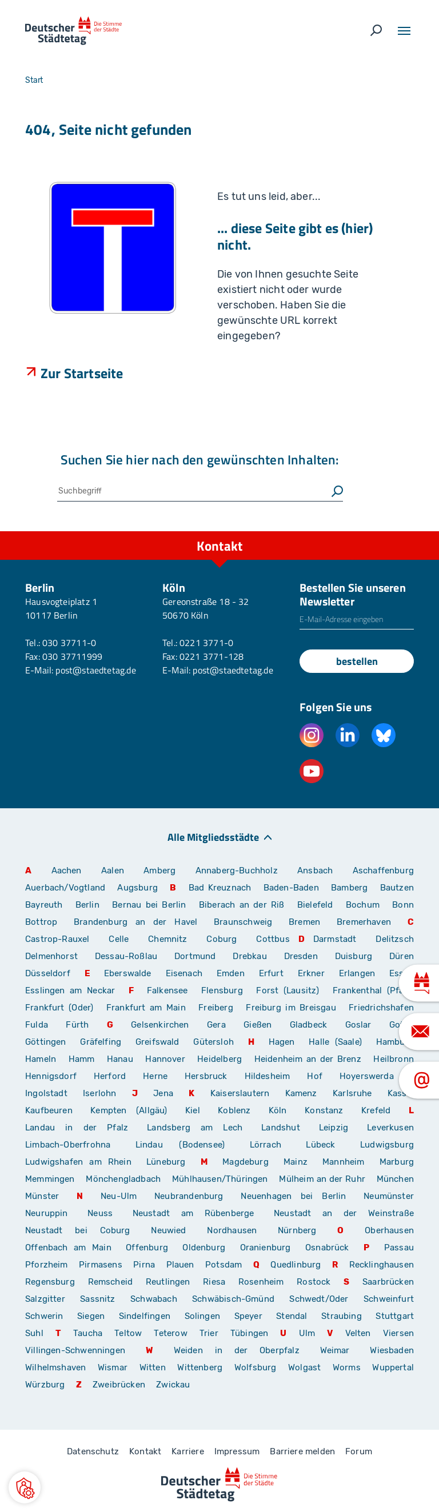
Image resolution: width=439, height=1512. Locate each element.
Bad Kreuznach (220, 888)
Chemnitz (167, 939)
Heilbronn (393, 1059)
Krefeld (375, 1110)
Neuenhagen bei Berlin (293, 1196)
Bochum (363, 905)
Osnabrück (327, 1247)
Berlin (87, 905)
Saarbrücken (388, 1282)
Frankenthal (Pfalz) (373, 990)
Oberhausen (389, 1230)
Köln (278, 1110)
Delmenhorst (51, 956)
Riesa (214, 1282)
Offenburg (147, 1247)
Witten (152, 1367)
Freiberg (215, 1007)
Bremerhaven (364, 922)
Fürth (77, 1025)
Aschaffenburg (383, 870)
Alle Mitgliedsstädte (213, 836)
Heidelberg (219, 1059)
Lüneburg (165, 1162)
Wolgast (304, 1367)
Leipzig (333, 1127)
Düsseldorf (47, 973)
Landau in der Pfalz (76, 1127)
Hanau (120, 1059)
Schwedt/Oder (318, 1299)
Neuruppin (46, 1213)
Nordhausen (232, 1230)
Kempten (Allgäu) (128, 1110)
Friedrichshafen (381, 1007)
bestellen (357, 661)
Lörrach (265, 1145)
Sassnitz (97, 1299)
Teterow (170, 1333)
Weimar (335, 1350)
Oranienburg (265, 1247)
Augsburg (137, 888)
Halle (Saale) (335, 1042)
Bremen (304, 922)
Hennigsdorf (51, 1076)
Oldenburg (203, 1247)
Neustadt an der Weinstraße (344, 1213)
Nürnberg (297, 1230)
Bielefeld (315, 905)
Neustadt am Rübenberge (193, 1213)
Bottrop (41, 922)
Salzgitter (45, 1299)
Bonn (403, 905)
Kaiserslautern (240, 1093)
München (395, 1179)
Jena (163, 1093)
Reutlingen (168, 1282)
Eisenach (184, 973)
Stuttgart (395, 1316)
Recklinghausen (381, 1265)
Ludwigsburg (387, 1145)
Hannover (165, 1059)
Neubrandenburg (189, 1196)
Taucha (87, 1333)
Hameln (40, 1059)
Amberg (159, 870)
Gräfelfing (103, 1042)
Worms (347, 1367)
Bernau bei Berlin (151, 905)
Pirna (144, 1265)
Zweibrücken (119, 1384)
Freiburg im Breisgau (291, 1007)
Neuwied (168, 1230)
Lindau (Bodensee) (180, 1145)
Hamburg (395, 1042)
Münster (42, 1196)
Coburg (221, 939)
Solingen (202, 1316)
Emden (231, 973)
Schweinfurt (389, 1299)
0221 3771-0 (206, 642)
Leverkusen (390, 1127)
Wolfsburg (255, 1367)
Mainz (296, 1162)
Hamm (82, 1059)
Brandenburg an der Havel (135, 922)
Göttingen (48, 1042)
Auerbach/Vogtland (65, 888)
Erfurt (271, 973)
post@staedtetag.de (95, 670)
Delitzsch (395, 939)
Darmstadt (335, 939)
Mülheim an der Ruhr (322, 1179)
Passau (399, 1247)
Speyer (248, 1316)
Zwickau (173, 1384)
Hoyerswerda (367, 1076)
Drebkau (254, 956)
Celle (119, 939)
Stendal (291, 1316)
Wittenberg (199, 1367)
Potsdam (223, 1265)
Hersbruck (206, 1076)
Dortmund (194, 956)
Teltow (128, 1333)
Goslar (358, 1025)
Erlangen (357, 973)
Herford (110, 1076)
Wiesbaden (392, 1350)
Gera (216, 1025)
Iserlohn (99, 1093)
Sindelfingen (144, 1316)
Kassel (401, 1093)
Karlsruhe (352, 1093)
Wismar (112, 1367)
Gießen (258, 1025)
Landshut (280, 1127)
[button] (25, 1487)
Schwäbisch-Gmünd (233, 1299)
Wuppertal (393, 1367)
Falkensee (167, 990)
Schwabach (156, 1299)
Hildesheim (267, 1076)
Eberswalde (127, 973)
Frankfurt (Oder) (59, 1007)
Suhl (34, 1333)
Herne (155, 1076)
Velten (358, 1333)
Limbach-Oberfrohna (67, 1145)
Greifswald (157, 1042)
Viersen (398, 1333)
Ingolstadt (46, 1093)
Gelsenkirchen (160, 1025)
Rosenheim (261, 1282)
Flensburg (222, 990)
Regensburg (50, 1282)
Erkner (311, 973)
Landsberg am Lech (194, 1127)
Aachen (66, 870)
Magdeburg (245, 1162)
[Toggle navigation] (404, 31)
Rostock (313, 1282)
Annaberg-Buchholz (236, 870)
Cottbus (272, 939)
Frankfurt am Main (146, 1007)
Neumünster (389, 1196)
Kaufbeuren (49, 1110)
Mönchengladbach (123, 1179)
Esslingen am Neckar (70, 990)
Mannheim (343, 1162)
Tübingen (249, 1333)
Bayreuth (43, 905)
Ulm (307, 1333)
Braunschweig (243, 922)
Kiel (192, 1110)
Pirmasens (100, 1265)
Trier (208, 1333)
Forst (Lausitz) (287, 990)
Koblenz (234, 1110)
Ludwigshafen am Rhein (78, 1162)
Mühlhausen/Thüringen (220, 1179)
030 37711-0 (69, 642)
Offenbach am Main (68, 1247)
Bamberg (349, 888)
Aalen (112, 870)
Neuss (100, 1213)
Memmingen (50, 1179)
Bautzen (397, 888)
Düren (401, 956)
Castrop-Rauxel (57, 939)
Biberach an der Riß (242, 905)
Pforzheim (46, 1265)
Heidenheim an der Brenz (307, 1059)
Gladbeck (308, 1025)
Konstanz (324, 1110)
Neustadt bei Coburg (77, 1230)
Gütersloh (213, 1042)
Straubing (341, 1316)
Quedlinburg (295, 1265)
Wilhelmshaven (55, 1367)
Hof (314, 1076)
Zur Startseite (82, 373)
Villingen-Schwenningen (75, 1350)
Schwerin (44, 1316)
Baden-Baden (291, 888)
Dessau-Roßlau (126, 956)
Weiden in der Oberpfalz (243, 1350)
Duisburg (353, 956)
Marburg (397, 1162)
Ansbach (315, 870)
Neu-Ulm (119, 1196)
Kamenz (301, 1093)
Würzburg (45, 1384)
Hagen (282, 1042)
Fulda (36, 1025)
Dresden (301, 956)
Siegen (91, 1316)
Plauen (180, 1265)
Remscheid (110, 1282)
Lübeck (329, 1145)
